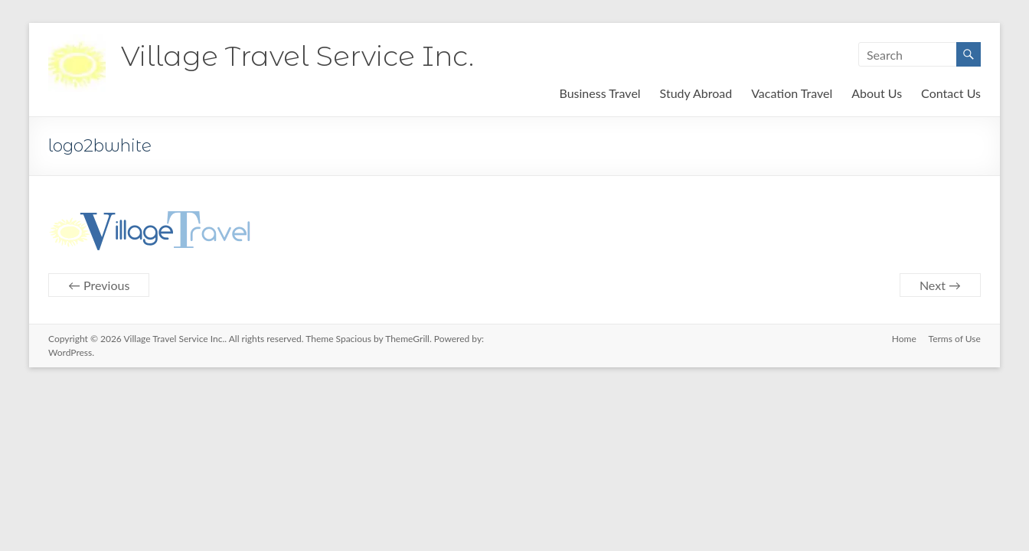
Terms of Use (955, 338)
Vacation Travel (791, 93)
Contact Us (951, 93)
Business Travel (599, 93)
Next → (940, 285)
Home (904, 338)
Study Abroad (696, 93)
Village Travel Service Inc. (297, 56)
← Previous (98, 285)
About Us (876, 93)
